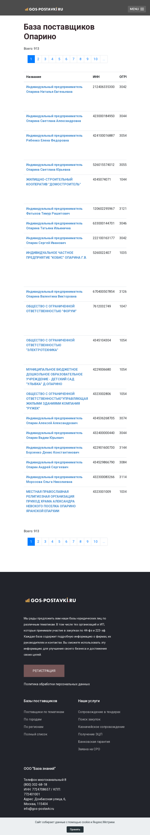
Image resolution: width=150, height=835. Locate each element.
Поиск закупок (89, 719)
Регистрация (44, 671)
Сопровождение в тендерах (99, 712)
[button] (137, 9)
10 (96, 59)
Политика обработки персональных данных (57, 684)
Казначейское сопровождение (101, 727)
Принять (75, 829)
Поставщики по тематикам (44, 712)
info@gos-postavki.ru (39, 809)
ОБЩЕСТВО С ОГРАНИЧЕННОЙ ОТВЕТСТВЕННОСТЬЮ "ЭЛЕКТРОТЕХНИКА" (50, 345)
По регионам (33, 727)
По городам (32, 719)
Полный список (35, 734)
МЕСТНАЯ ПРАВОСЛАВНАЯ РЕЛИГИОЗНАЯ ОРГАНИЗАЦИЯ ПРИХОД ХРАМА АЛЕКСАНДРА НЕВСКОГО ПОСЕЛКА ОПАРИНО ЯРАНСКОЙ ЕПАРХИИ (51, 501)
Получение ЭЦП (90, 734)
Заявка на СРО (89, 749)
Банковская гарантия (94, 742)
